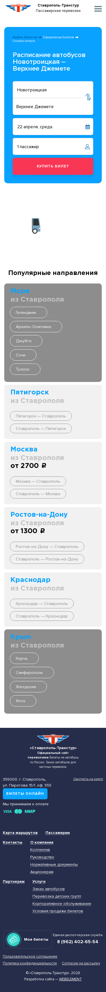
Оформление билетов (58, 37)
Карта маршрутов (20, 832)
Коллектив (40, 849)
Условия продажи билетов (58, 911)
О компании (41, 842)
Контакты (12, 842)
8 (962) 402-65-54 (77, 942)
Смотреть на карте (88, 779)
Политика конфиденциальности (30, 963)
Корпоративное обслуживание (62, 903)
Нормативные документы (54, 864)
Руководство (42, 857)
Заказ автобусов (49, 888)
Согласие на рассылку (81, 963)
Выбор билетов (25, 37)
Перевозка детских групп (57, 896)
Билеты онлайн (25, 793)
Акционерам (41, 871)
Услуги (39, 881)
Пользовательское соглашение (30, 956)
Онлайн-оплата (24, 41)
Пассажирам (58, 832)
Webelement (70, 979)
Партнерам (14, 881)
